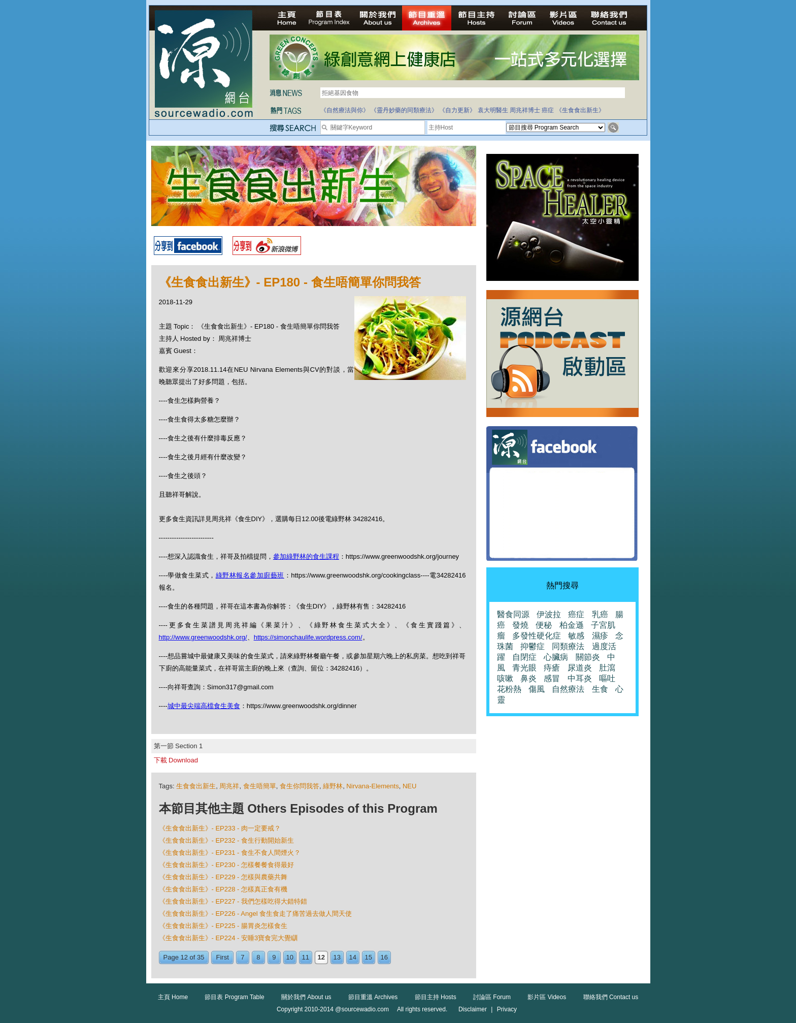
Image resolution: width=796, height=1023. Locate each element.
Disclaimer (472, 1009)
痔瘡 (552, 667)
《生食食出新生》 (580, 110)
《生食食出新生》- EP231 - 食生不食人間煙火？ (230, 852)
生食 (600, 689)
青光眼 (524, 667)
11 (305, 957)
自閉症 (524, 657)
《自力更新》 (457, 110)
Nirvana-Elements (372, 786)
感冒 (552, 678)
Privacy (507, 1009)
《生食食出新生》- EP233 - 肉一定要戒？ (220, 828)
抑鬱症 (532, 646)
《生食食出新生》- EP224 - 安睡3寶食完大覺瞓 (228, 938)
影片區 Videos (546, 997)
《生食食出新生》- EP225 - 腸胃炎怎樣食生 (223, 926)
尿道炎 (580, 667)
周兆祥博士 (525, 110)
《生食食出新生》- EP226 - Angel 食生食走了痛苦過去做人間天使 (255, 913)
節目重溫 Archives (372, 997)
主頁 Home (173, 997)
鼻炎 (528, 678)
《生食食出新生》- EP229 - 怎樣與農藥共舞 (223, 877)
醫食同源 (513, 614)
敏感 (576, 635)
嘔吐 (607, 678)
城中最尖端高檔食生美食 (204, 706)
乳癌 (600, 614)
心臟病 (556, 657)
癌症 (548, 110)
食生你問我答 (299, 786)
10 (289, 957)
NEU (409, 786)
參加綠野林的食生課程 (306, 556)
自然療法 (568, 689)
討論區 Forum (492, 997)
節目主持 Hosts (435, 997)
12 (321, 957)
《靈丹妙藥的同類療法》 (404, 110)
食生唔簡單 (259, 786)
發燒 (520, 625)
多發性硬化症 (536, 635)
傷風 (536, 689)
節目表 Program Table (234, 997)
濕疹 (600, 635)
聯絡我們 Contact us (611, 997)
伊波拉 (549, 614)
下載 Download (176, 760)
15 (368, 957)
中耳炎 (580, 678)
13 (337, 957)
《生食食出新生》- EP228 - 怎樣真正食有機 (223, 889)
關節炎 (588, 657)
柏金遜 (571, 625)
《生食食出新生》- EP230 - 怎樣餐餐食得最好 (226, 865)
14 (352, 957)
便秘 (544, 625)
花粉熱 (509, 689)
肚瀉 (607, 667)
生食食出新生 (196, 786)
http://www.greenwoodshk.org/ (203, 637)
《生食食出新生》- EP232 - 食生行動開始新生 (226, 840)
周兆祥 (229, 786)
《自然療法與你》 (344, 110)
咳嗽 (505, 678)
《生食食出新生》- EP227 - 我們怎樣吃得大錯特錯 (233, 901)
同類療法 (568, 646)
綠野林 (333, 786)
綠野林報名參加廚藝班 (250, 575)
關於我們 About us (306, 997)
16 (384, 957)
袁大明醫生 (493, 110)
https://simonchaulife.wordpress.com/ (308, 637)
